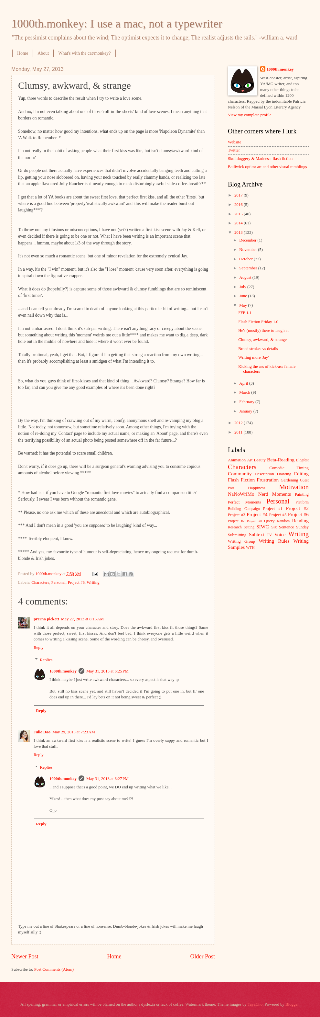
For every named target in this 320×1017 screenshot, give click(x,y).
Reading (300, 520)
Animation (237, 460)
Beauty (260, 460)
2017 (239, 195)
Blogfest (302, 460)
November (248, 249)
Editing (301, 473)
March (245, 392)
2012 (239, 423)
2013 (239, 232)
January (246, 411)
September (248, 268)
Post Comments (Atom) (54, 969)
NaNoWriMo (241, 494)
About (43, 53)
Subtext (256, 534)
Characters (40, 582)
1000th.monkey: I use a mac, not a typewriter (116, 23)
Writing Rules (274, 541)
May (243, 305)
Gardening (289, 480)
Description (264, 474)
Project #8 (254, 521)
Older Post (202, 956)
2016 (239, 204)
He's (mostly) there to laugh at (263, 330)
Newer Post (24, 956)
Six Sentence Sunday (290, 527)
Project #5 (278, 515)
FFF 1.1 (244, 313)
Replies (46, 660)
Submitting (237, 535)
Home (22, 53)
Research (234, 527)
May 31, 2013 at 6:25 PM (107, 671)
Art (249, 460)
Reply (39, 647)
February (247, 402)
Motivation (294, 487)
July (243, 287)
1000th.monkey (63, 671)
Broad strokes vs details (258, 348)
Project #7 (236, 521)
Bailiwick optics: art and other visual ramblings (267, 166)
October (246, 259)
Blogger (292, 1004)
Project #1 (273, 508)
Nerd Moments (274, 494)
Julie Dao (42, 732)
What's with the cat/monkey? (84, 53)
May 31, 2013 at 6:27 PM (107, 778)
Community (240, 473)
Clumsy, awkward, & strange (262, 339)
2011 (239, 432)
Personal (58, 582)
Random (283, 521)
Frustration (268, 479)
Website (234, 142)
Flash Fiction (241, 479)
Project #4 (257, 514)
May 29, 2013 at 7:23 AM (73, 732)
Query (269, 521)
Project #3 (236, 515)
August (245, 277)
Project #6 (76, 582)
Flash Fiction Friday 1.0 (258, 322)
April (244, 383)
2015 (239, 214)
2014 (239, 223)
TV (269, 535)
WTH (250, 548)
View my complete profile (250, 115)
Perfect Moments (244, 502)
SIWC (262, 526)
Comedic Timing (289, 468)
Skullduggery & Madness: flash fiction (260, 158)
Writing (93, 582)
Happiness (256, 488)
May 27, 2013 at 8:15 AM (82, 619)
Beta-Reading (280, 459)
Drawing (284, 474)
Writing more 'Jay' (253, 357)
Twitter (234, 150)
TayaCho (255, 1004)
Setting (249, 527)
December (248, 240)
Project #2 (297, 508)
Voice (280, 534)
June (243, 296)
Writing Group (241, 541)
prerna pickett (46, 619)
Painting (302, 494)
